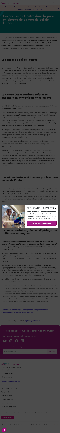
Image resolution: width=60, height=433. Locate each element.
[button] (4, 430)
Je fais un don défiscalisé (42, 223)
